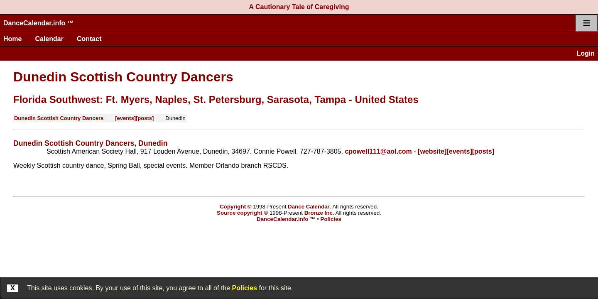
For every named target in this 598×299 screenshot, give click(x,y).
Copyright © (235, 206)
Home (12, 38)
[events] (125, 118)
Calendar (49, 38)
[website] (432, 151)
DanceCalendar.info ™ (38, 23)
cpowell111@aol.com (378, 151)
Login (585, 53)
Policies (244, 288)
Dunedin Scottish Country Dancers (123, 76)
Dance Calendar (309, 206)
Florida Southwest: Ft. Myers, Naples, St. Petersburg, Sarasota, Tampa (179, 99)
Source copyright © (242, 213)
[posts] (145, 118)
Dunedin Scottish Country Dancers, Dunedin (90, 143)
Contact (89, 38)
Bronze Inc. (319, 213)
